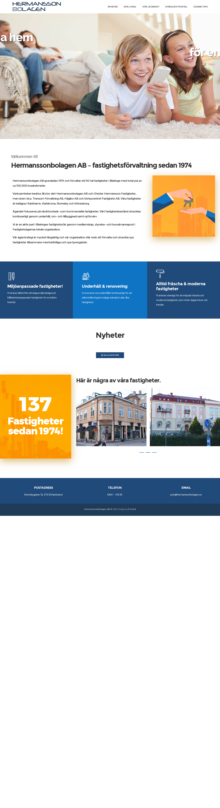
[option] (111, 417)
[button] (141, 452)
